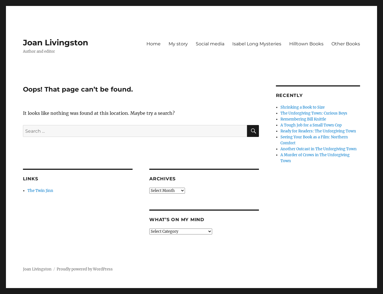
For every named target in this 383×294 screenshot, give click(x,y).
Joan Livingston (55, 42)
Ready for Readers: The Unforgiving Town (318, 131)
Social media (210, 43)
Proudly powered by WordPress (85, 269)
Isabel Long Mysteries (256, 43)
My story (178, 43)
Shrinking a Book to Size (302, 107)
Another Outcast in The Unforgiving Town (318, 149)
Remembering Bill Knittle (303, 119)
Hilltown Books (306, 43)
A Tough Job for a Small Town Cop (311, 125)
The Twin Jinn (40, 190)
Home (153, 43)
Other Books (345, 43)
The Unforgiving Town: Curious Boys (313, 113)
